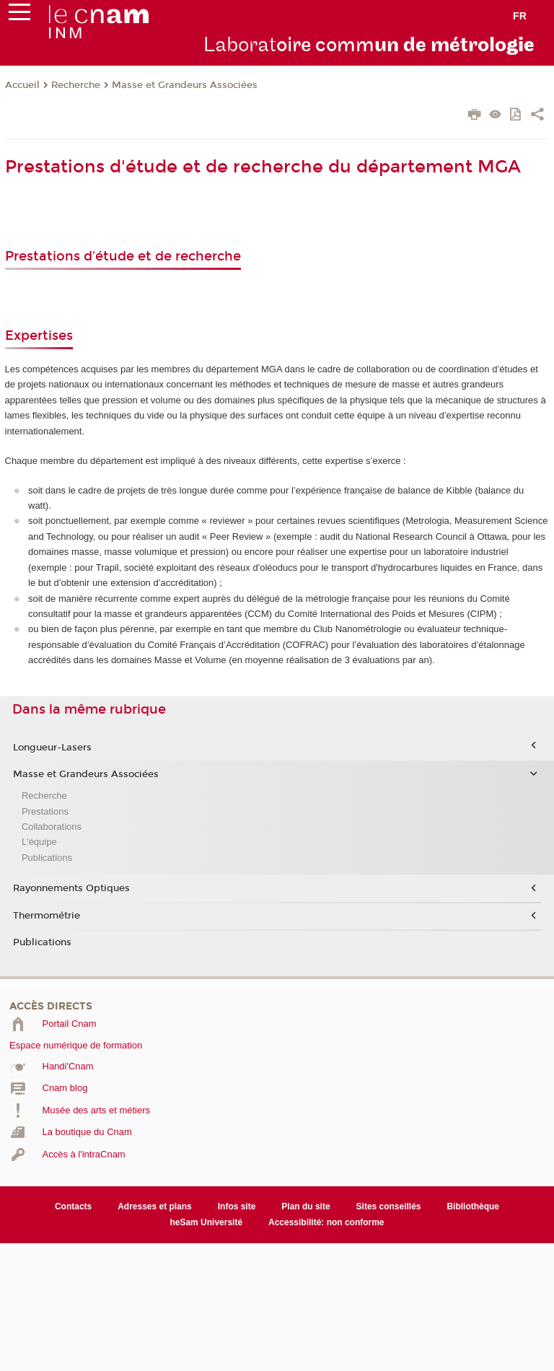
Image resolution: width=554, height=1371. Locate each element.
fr (520, 16)
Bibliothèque (473, 1206)
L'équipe (39, 841)
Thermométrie (46, 915)
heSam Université (206, 1222)
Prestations (45, 811)
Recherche (75, 85)
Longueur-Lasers (52, 747)
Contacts (73, 1206)
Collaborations (52, 826)
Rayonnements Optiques (71, 888)
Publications (47, 857)
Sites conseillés (388, 1206)
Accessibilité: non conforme (326, 1222)
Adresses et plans (155, 1206)
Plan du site (305, 1206)
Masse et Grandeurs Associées (185, 85)
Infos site (237, 1206)
